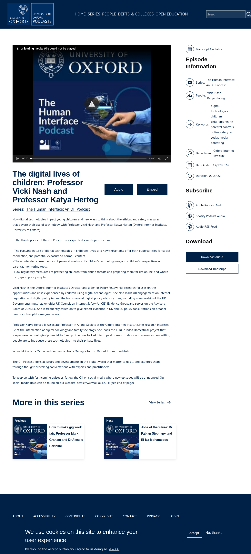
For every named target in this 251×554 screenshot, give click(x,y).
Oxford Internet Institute (223, 153)
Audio (118, 189)
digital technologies (219, 108)
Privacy (153, 516)
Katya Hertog (216, 98)
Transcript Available (209, 49)
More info (114, 549)
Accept (194, 533)
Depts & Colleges (136, 14)
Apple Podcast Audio (209, 205)
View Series (157, 402)
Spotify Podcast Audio (210, 216)
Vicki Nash (214, 93)
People (109, 14)
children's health (222, 122)
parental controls (222, 127)
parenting (217, 143)
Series (94, 14)
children (216, 116)
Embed (152, 189)
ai (231, 132)
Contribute (75, 516)
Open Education (172, 14)
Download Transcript (212, 269)
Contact (130, 516)
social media (219, 137)
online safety (219, 132)
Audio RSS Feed (206, 226)
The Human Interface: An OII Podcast (58, 209)
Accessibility (44, 516)
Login (174, 516)
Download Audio (212, 257)
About (18, 516)
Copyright (104, 516)
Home (80, 14)
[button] (91, 104)
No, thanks (213, 533)
